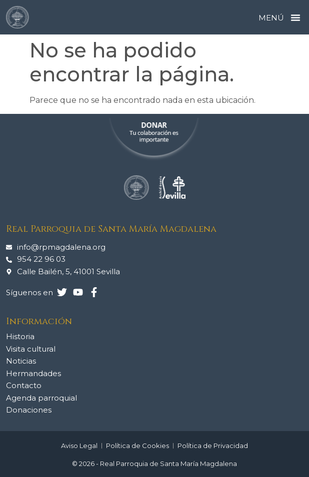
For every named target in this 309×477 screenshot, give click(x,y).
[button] (295, 17)
